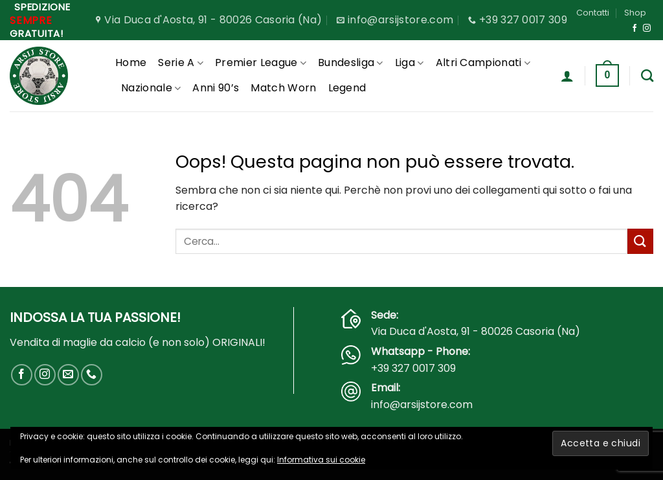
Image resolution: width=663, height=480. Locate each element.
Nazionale (151, 87)
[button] (567, 76)
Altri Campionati (483, 62)
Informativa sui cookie (321, 459)
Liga (409, 62)
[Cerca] (647, 75)
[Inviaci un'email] (68, 374)
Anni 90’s (215, 87)
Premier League (260, 62)
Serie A (180, 62)
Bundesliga (350, 62)
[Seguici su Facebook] (634, 28)
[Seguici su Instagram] (647, 28)
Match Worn (283, 87)
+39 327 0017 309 (413, 368)
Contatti (592, 12)
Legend (347, 87)
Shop (635, 12)
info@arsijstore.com (422, 404)
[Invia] (640, 241)
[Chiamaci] (91, 374)
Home (130, 62)
